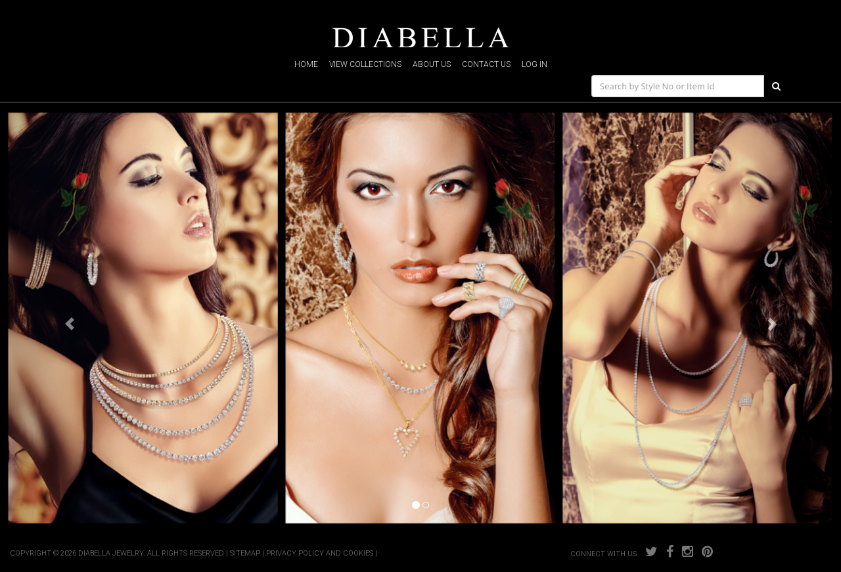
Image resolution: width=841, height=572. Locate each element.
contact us (486, 64)
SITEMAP (245, 553)
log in (534, 64)
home (306, 64)
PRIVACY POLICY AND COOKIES (319, 553)
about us (432, 64)
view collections (365, 64)
